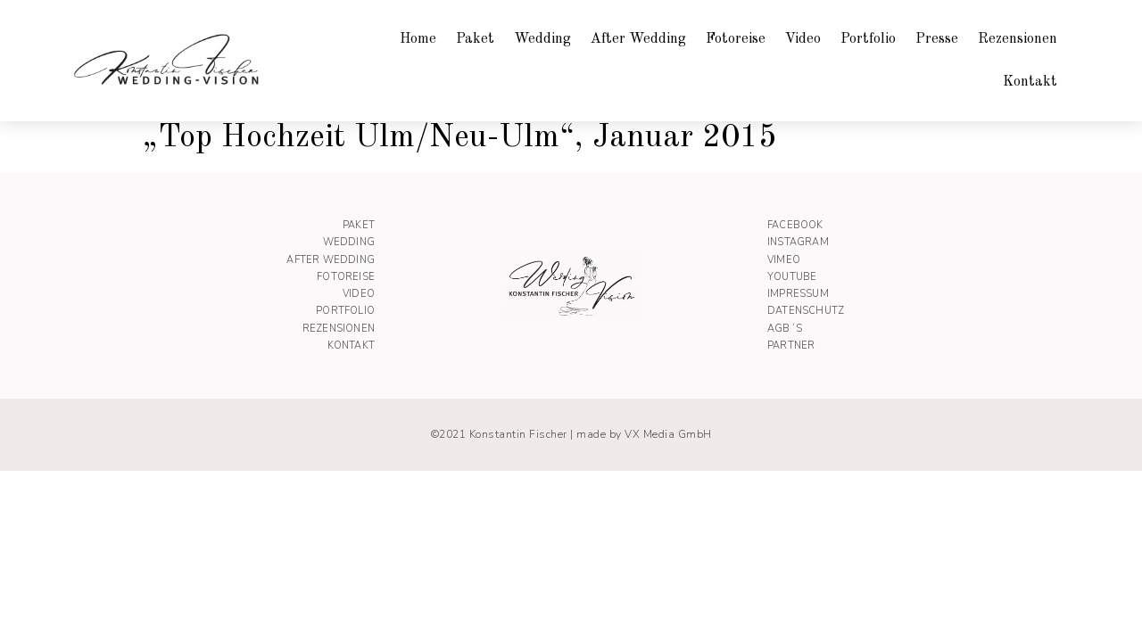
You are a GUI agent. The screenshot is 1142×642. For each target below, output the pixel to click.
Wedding (542, 39)
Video (803, 39)
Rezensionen (1017, 39)
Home (418, 39)
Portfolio (868, 39)
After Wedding (638, 39)
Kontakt (1030, 82)
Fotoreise (735, 39)
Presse (936, 39)
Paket (475, 39)
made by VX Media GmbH (644, 434)
